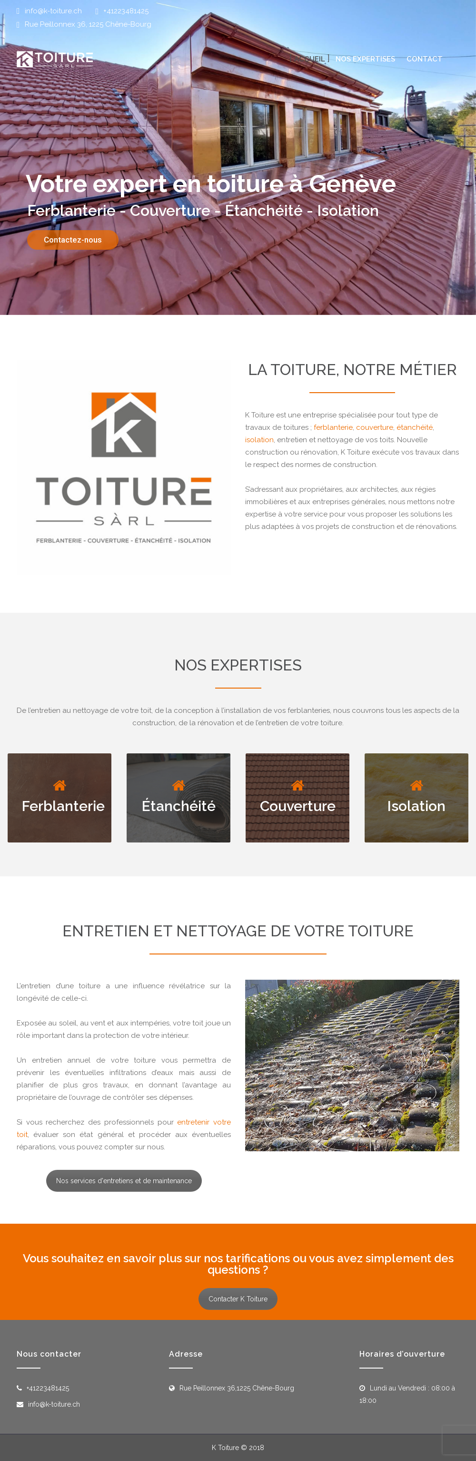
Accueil (309, 59)
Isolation (416, 806)
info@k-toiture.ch (53, 11)
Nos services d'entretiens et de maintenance (124, 1181)
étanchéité (415, 427)
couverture (374, 427)
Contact (425, 59)
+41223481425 (126, 11)
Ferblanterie (63, 806)
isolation (259, 440)
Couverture (298, 806)
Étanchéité (179, 806)
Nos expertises (365, 59)
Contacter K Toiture (238, 1299)
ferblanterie (333, 427)
